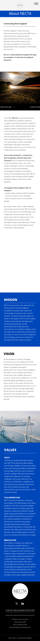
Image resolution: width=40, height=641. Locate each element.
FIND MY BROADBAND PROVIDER (20, 610)
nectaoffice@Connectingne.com (20, 627)
